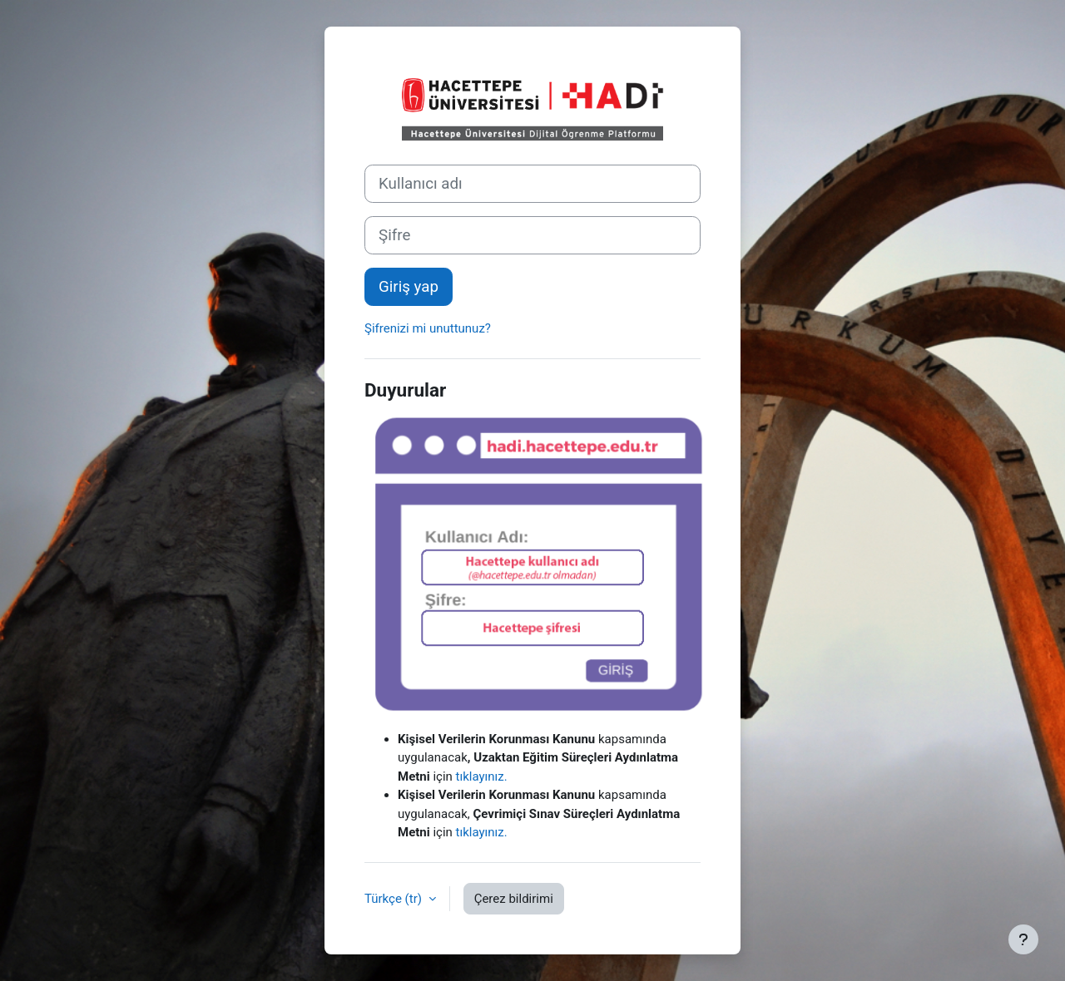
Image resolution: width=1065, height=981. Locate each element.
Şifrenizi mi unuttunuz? (427, 328)
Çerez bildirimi (513, 898)
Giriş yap (408, 287)
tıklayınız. (482, 776)
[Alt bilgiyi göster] (1023, 939)
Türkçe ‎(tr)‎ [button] (394, 898)
